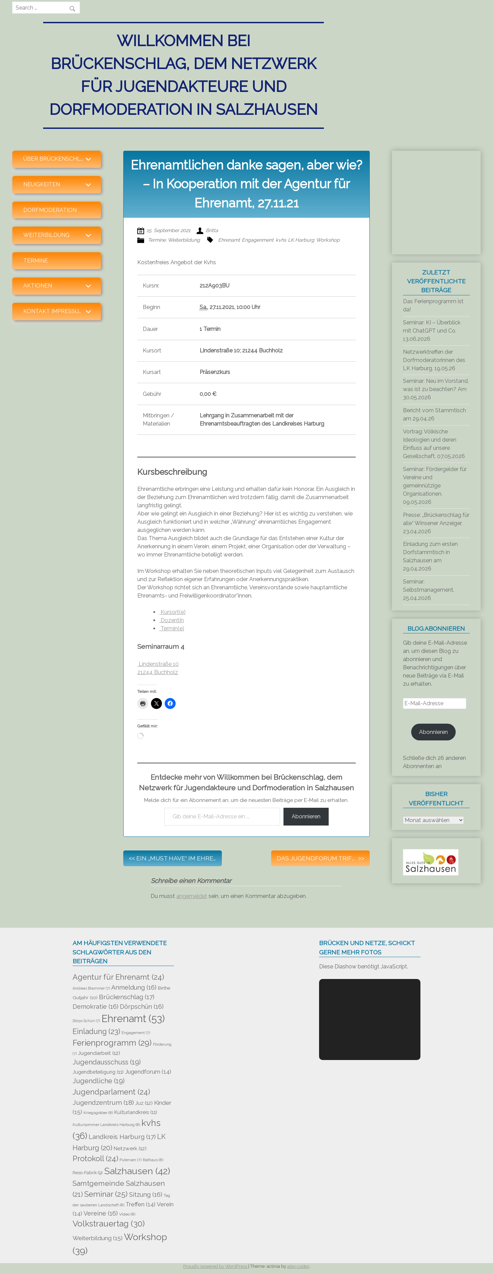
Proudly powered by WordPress (215, 1266)
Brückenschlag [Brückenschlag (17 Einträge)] (126, 997)
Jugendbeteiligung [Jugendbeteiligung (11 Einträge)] (98, 1072)
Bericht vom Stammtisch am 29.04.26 (434, 414)
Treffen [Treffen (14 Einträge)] (140, 1204)
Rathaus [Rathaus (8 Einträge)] (153, 1159)
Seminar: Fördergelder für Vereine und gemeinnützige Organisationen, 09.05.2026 (435, 485)
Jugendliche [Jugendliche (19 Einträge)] (99, 1081)
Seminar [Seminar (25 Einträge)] (106, 1194)
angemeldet (191, 896)
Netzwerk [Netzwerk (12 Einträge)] (130, 1148)
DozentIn (171, 620)
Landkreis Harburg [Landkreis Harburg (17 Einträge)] (122, 1136)
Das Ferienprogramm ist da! (433, 305)
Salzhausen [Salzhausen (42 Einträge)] (137, 1171)
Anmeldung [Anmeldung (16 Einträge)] (133, 987)
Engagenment (258, 240)
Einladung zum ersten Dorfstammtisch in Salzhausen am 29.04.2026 (430, 556)
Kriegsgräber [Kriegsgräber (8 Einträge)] (98, 1112)
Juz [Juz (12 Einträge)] (144, 1103)
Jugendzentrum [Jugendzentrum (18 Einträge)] (103, 1102)
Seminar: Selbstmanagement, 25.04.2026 (428, 589)
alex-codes (298, 1266)
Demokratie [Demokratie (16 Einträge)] (95, 1006)
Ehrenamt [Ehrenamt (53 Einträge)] (133, 1018)
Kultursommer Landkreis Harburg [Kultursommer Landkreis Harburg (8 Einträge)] (106, 1124)
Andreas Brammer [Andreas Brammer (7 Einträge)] (91, 988)
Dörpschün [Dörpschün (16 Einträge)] (142, 1006)
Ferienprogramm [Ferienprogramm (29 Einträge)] (112, 1043)
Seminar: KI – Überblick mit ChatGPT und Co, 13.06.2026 (431, 330)
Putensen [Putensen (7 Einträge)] (130, 1160)
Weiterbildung (184, 240)
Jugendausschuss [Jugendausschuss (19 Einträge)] (107, 1062)
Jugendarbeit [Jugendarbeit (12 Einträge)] (99, 1053)
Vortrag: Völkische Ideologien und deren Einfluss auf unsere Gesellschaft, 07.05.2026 (434, 443)
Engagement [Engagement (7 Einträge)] (136, 1033)
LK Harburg (301, 240)
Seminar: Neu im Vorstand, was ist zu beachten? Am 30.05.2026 (436, 389)
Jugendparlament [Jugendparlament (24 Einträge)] (111, 1091)
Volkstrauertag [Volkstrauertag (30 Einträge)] (109, 1224)
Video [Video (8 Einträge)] (127, 1214)
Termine (35, 260)
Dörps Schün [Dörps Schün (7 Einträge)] (86, 1021)
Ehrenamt (229, 240)
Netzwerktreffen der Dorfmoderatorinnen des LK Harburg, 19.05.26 (434, 360)
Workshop (328, 240)
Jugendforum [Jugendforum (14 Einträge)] (148, 1071)
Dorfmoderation (50, 210)
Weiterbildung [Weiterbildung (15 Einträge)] (98, 1238)
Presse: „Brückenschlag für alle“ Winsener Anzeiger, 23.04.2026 (436, 523)
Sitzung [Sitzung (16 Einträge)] (145, 1194)
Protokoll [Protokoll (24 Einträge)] (95, 1158)
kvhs (281, 240)
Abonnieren (306, 816)
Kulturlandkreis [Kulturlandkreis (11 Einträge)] (135, 1112)
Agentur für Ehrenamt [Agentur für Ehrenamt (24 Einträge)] (118, 977)
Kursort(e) (172, 612)
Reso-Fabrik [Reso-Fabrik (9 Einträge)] (88, 1172)
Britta (212, 230)
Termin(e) (171, 628)
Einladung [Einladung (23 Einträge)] (96, 1031)
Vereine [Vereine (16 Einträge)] (101, 1213)
